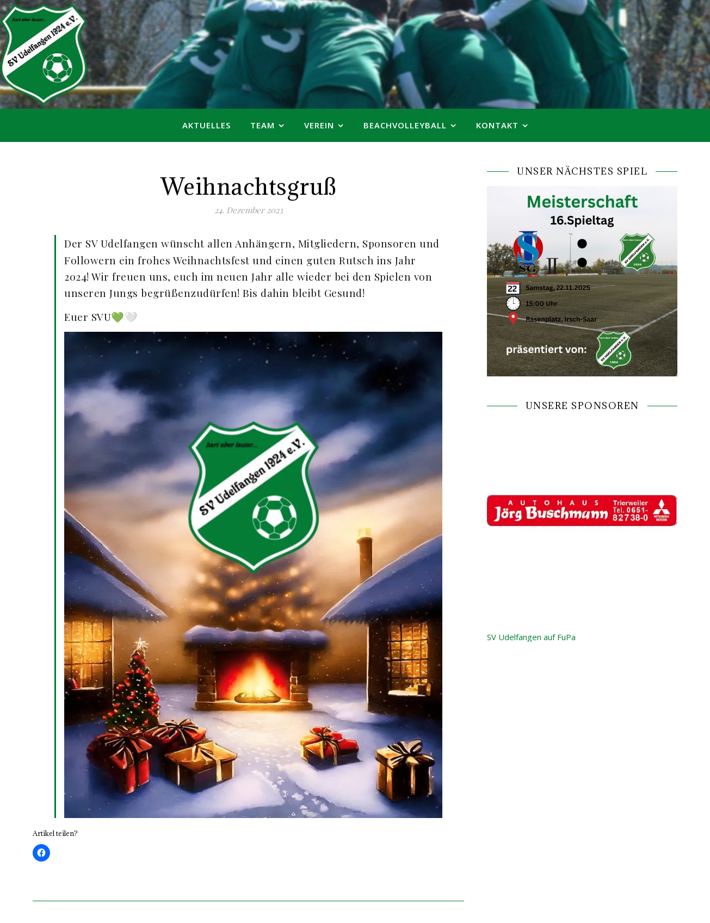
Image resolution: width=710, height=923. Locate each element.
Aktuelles (206, 125)
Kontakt (497, 125)
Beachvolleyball (405, 125)
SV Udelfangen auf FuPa (531, 636)
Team (262, 125)
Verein (319, 125)
